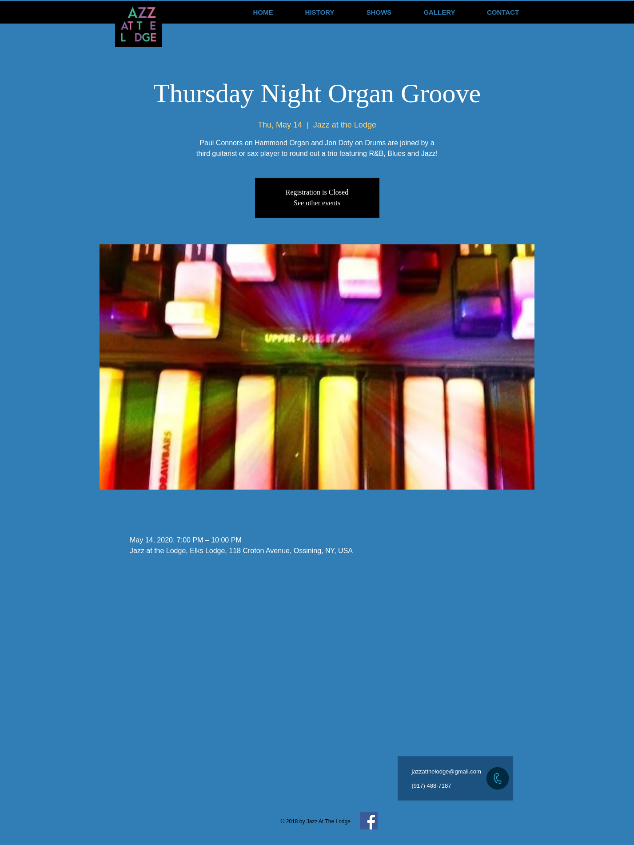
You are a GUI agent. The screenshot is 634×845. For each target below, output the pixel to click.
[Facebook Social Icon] (369, 820)
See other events (317, 203)
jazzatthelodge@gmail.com (446, 771)
